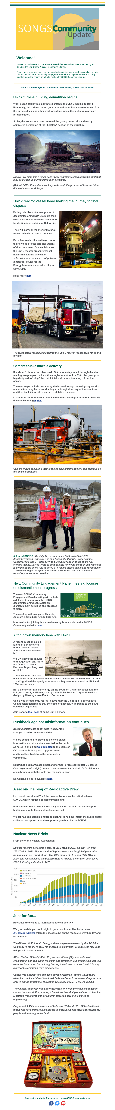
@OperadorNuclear (24, 933)
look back (33, 712)
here (28, 275)
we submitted (45, 747)
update (38, 400)
